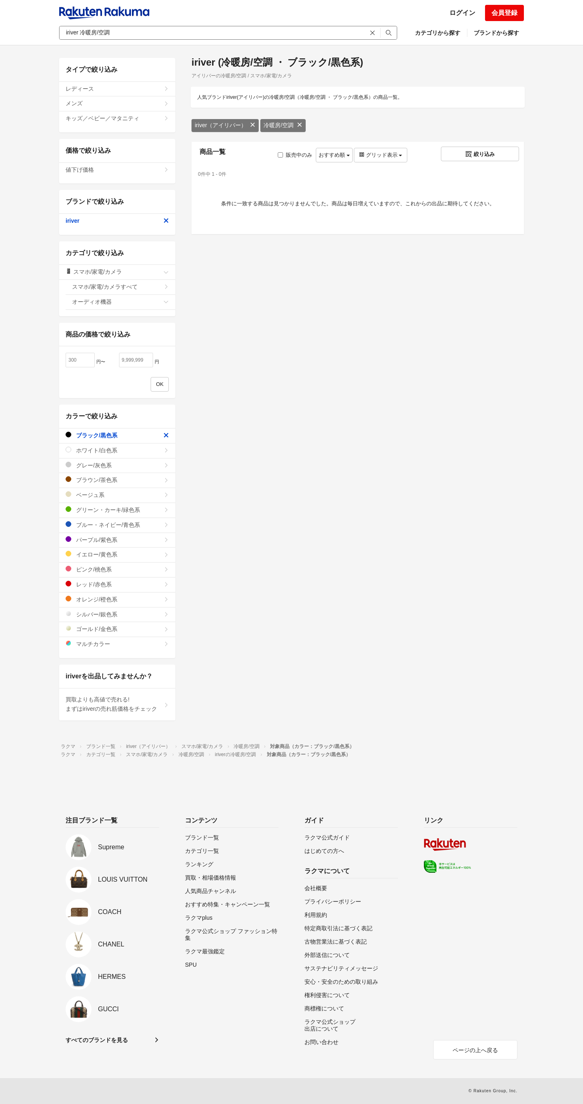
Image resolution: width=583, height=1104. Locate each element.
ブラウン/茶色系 (117, 479)
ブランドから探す (496, 33)
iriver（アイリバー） (225, 125)
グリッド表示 (380, 155)
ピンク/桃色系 (117, 569)
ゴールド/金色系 (117, 628)
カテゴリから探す (437, 33)
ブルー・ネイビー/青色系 (117, 524)
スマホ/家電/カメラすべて (120, 286)
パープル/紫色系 (117, 539)
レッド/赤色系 (117, 584)
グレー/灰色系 (117, 465)
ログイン (462, 12)
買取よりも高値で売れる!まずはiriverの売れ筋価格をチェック (117, 704)
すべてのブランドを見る (97, 1040)
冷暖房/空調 (283, 125)
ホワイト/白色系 (117, 450)
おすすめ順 (334, 155)
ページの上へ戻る (475, 1050)
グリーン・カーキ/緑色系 (117, 509)
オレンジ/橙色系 (117, 599)
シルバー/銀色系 (117, 614)
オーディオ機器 (120, 301)
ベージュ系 (117, 494)
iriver (117, 220)
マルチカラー (117, 643)
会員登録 (504, 12)
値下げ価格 (117, 169)
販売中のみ (295, 155)
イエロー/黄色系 (117, 554)
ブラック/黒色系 (117, 435)
